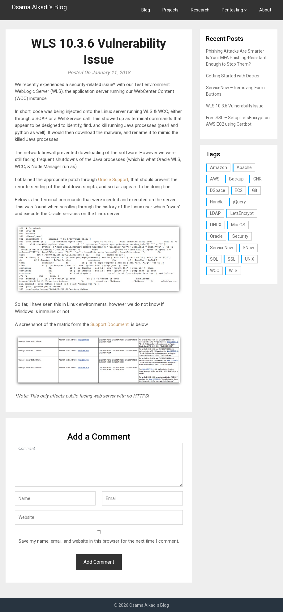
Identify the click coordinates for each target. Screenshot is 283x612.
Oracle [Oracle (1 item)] (216, 236)
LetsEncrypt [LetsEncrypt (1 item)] (242, 213)
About (265, 9)
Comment (98, 465)
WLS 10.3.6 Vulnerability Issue (235, 105)
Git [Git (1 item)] (254, 190)
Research (200, 9)
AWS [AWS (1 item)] (215, 178)
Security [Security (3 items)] (240, 236)
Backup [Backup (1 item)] (236, 178)
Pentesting (232, 9)
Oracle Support (113, 179)
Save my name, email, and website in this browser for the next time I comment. (99, 541)
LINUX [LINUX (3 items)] (215, 224)
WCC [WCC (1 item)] (214, 270)
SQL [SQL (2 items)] (214, 259)
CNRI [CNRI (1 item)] (258, 178)
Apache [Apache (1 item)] (244, 167)
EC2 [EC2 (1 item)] (238, 190)
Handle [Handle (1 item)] (217, 201)
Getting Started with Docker (233, 75)
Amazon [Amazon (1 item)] (218, 167)
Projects (170, 9)
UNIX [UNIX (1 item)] (249, 259)
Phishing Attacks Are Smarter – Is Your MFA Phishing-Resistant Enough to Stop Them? (237, 58)
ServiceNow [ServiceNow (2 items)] (221, 247)
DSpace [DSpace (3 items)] (217, 190)
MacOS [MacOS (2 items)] (238, 224)
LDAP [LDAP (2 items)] (215, 213)
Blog (145, 9)
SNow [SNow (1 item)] (248, 247)
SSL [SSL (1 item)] (231, 259)
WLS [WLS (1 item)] (233, 270)
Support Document (109, 324)
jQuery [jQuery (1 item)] (239, 201)
